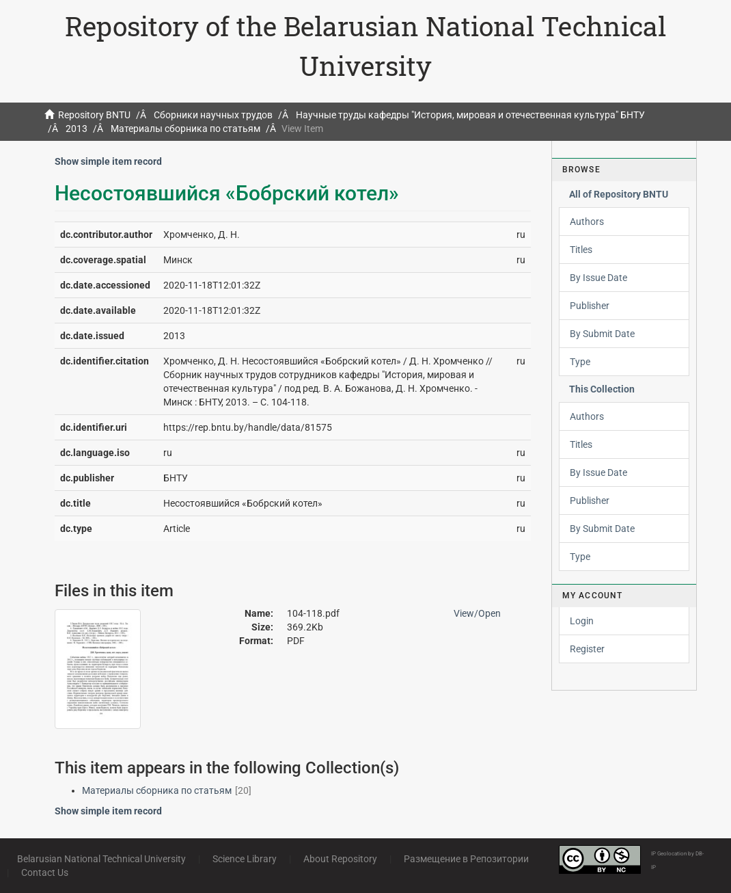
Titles (581, 249)
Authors (587, 221)
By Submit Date (602, 333)
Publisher (589, 305)
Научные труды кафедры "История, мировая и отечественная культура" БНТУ (470, 114)
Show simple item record (108, 161)
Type (580, 361)
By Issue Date (598, 277)
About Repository (340, 858)
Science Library (244, 858)
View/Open (477, 613)
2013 (76, 128)
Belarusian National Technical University (101, 858)
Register (587, 648)
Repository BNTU (94, 114)
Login (582, 620)
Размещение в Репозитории (466, 858)
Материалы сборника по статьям (185, 128)
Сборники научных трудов (213, 114)
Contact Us (44, 872)
